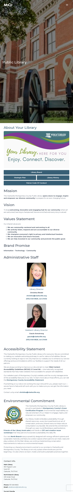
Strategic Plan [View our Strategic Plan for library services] (20, 178)
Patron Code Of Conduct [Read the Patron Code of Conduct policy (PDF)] (36, 183)
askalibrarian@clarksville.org (17, 487)
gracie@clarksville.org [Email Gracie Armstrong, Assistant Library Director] (36, 337)
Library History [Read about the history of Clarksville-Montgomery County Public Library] (53, 178)
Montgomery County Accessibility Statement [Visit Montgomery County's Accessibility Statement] (25, 380)
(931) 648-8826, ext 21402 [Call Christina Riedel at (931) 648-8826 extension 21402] (36, 299)
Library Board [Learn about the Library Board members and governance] (36, 172)
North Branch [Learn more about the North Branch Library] (16, 436)
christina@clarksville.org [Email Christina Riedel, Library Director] (36, 296)
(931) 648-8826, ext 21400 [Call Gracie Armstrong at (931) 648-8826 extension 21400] (36, 340)
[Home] (8, 4)
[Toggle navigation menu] (67, 5)
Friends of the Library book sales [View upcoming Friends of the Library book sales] (17, 430)
